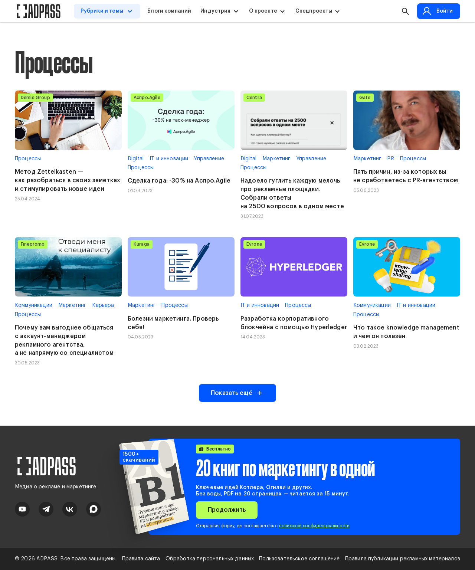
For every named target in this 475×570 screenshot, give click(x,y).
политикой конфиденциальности (314, 526)
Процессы (28, 158)
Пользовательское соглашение (299, 558)
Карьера (103, 305)
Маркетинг (276, 158)
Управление (209, 158)
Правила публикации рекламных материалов (402, 558)
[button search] (405, 11)
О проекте (263, 11)
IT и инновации (169, 158)
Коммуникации (33, 305)
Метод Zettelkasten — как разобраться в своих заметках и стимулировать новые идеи (67, 180)
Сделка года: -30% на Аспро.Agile (179, 181)
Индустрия (216, 11)
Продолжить (227, 510)
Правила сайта (141, 558)
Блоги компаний (169, 11)
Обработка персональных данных (210, 558)
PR (390, 158)
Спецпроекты (314, 11)
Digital (136, 158)
